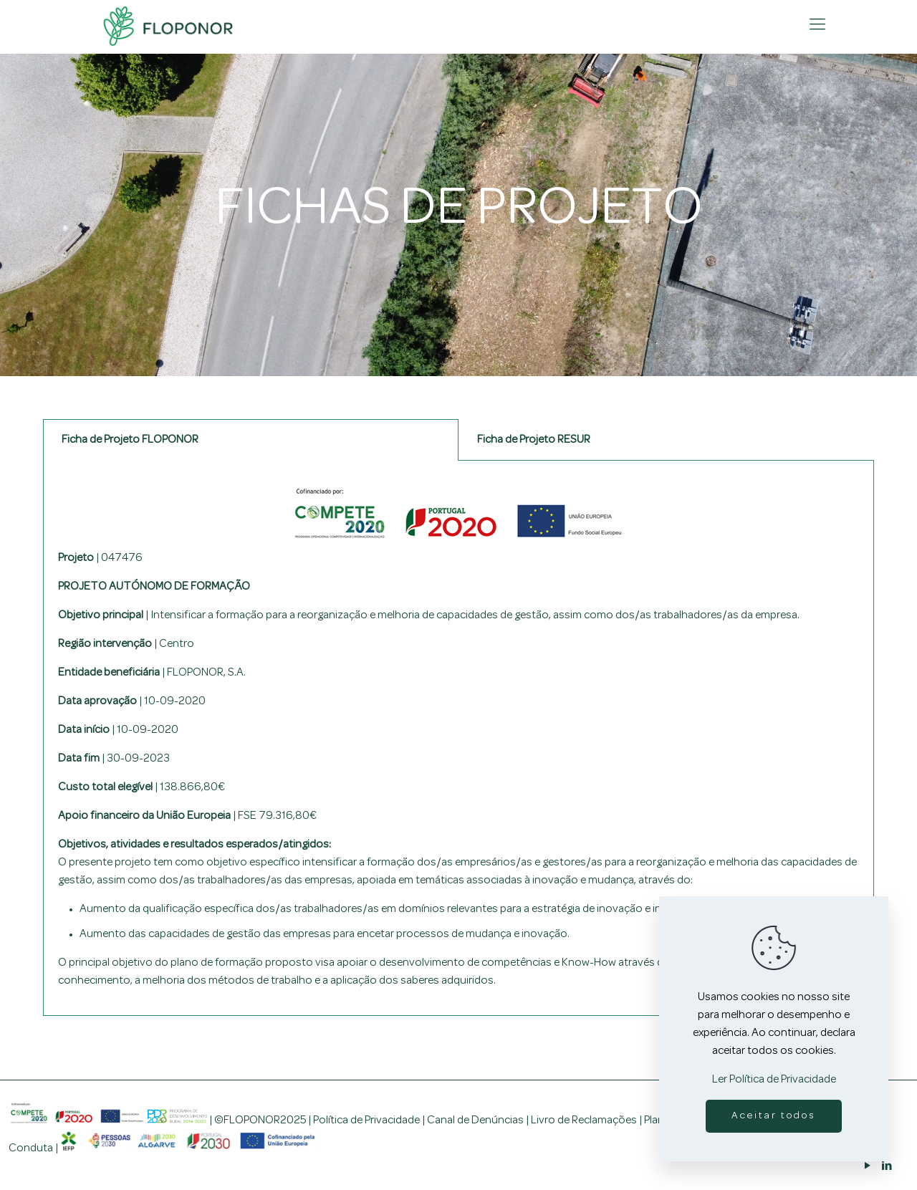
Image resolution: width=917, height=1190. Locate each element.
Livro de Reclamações (584, 1120)
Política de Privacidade (366, 1120)
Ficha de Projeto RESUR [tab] (533, 440)
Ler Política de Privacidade (774, 1080)
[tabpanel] (458, 738)
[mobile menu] (817, 26)
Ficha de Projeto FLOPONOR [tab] (130, 440)
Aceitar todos (773, 1116)
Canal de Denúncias (475, 1120)
